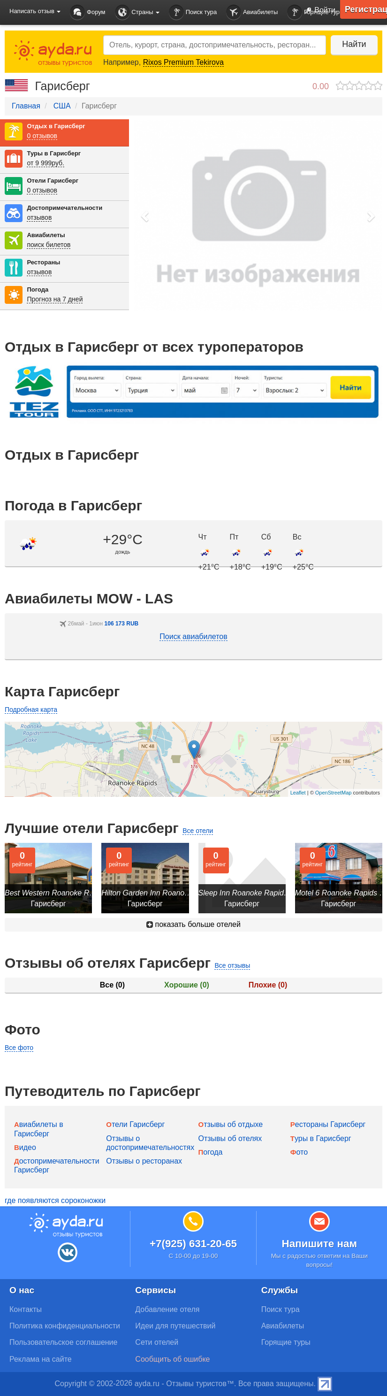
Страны (137, 12)
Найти (354, 44)
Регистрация (366, 9)
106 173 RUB (122, 623)
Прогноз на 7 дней (55, 299)
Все (112, 985)
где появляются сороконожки (55, 1200)
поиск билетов (48, 244)
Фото (299, 1152)
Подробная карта (31, 709)
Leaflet (298, 792)
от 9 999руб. (45, 163)
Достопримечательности (64, 207)
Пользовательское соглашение (63, 1342)
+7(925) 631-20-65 (193, 1243)
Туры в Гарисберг (54, 153)
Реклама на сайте (40, 1359)
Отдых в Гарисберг (56, 126)
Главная (26, 106)
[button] (145, 215)
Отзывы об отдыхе (230, 1124)
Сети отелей (156, 1342)
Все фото (19, 1047)
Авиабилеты (252, 12)
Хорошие (186, 985)
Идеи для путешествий (175, 1326)
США (62, 106)
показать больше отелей (193, 924)
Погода (37, 289)
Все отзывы (232, 965)
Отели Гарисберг (52, 180)
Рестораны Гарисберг (328, 1124)
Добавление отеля (167, 1309)
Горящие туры (286, 1342)
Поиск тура (193, 12)
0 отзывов (42, 135)
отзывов (39, 217)
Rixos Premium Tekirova (183, 62)
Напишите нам (319, 1243)
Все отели (197, 830)
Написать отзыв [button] (35, 11)
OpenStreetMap (333, 792)
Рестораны (43, 262)
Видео (25, 1147)
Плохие (268, 985)
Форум (87, 12)
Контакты (25, 1309)
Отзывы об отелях (230, 1138)
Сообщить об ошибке (172, 1359)
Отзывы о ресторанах (144, 1161)
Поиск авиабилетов (193, 636)
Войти (318, 11)
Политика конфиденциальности (64, 1326)
